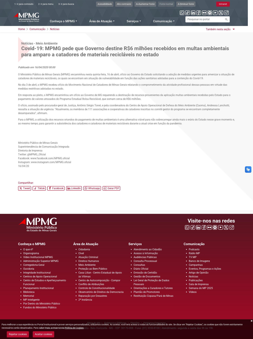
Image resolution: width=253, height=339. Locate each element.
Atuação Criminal (88, 257)
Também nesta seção (218, 29)
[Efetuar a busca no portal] (231, 19)
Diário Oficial (141, 268)
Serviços (136, 244)
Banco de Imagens (199, 261)
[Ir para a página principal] (31, 17)
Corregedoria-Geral (33, 264)
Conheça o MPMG (33, 244)
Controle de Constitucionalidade (96, 288)
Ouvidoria (28, 268)
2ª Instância (85, 299)
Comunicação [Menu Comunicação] (167, 21)
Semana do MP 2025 (201, 288)
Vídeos (193, 292)
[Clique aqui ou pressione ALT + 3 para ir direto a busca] (71, 4)
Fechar (251, 321)
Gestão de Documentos (147, 276)
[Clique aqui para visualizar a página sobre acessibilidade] (110, 4)
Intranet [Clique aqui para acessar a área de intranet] (228, 4)
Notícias (54, 29)
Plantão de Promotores (147, 292)
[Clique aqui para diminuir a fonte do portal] (191, 4)
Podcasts (194, 249)
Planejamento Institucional (38, 288)
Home (21, 29)
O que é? (28, 249)
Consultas (139, 264)
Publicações (196, 280)
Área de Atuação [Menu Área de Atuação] (106, 21)
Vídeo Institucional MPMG (38, 257)
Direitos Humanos (88, 261)
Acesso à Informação (146, 253)
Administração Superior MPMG (41, 261)
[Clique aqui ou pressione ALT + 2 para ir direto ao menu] (51, 4)
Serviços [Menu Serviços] (138, 21)
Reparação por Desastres (92, 295)
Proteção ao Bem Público (92, 268)
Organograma (31, 253)
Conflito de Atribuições (91, 284)
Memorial (28, 295)
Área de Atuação (87, 244)
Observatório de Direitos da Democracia (101, 292)
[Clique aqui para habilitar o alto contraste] (129, 4)
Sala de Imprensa (199, 284)
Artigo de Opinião (198, 272)
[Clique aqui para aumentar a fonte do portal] (150, 4)
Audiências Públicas (145, 257)
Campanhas (196, 264)
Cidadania (84, 249)
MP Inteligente (31, 299)
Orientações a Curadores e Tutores (153, 288)
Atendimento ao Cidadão (148, 249)
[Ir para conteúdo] (29, 4)
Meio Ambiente (87, 264)
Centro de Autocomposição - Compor (99, 280)
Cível (81, 253)
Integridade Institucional (37, 272)
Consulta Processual (145, 261)
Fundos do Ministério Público (39, 307)
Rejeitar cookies (18, 334)
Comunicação (37, 29)
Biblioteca (29, 292)
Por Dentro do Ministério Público (41, 303)
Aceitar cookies (43, 334)
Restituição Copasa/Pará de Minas (153, 295)
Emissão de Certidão (145, 272)
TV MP (193, 257)
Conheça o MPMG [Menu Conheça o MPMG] (67, 21)
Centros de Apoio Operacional (40, 276)
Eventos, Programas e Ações (205, 268)
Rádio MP (194, 253)
